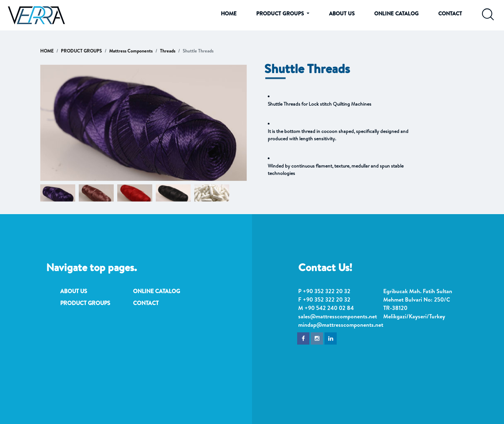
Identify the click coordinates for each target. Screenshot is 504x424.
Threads (167, 51)
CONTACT (450, 13)
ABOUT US (342, 13)
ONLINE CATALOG (396, 13)
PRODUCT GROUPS (81, 51)
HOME (229, 13)
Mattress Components (131, 51)
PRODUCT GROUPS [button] (280, 13)
